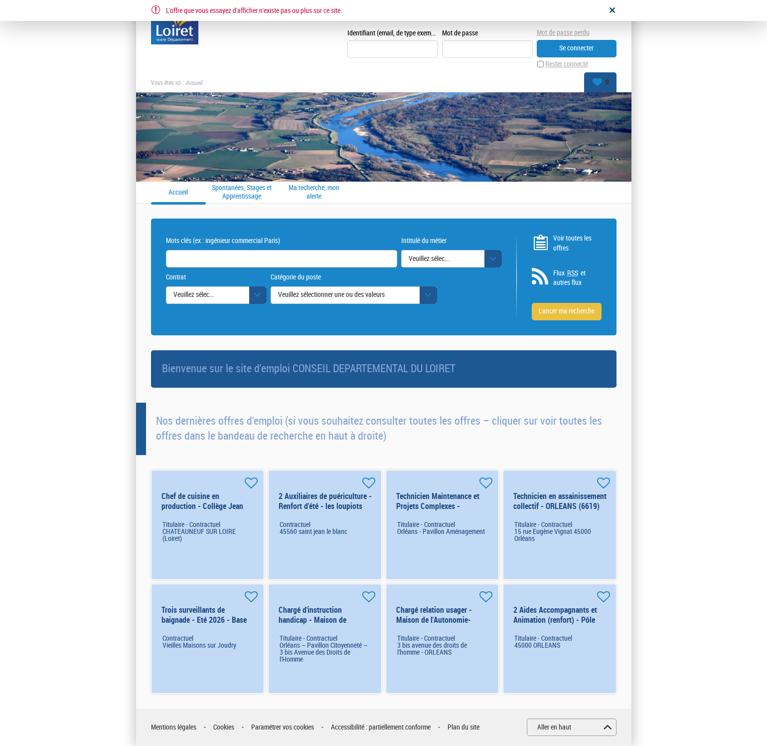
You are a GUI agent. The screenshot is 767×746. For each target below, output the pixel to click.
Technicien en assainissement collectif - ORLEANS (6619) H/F (560, 506)
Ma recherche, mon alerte (314, 192)
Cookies (223, 727)
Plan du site (463, 727)
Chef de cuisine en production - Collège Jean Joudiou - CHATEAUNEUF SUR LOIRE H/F (202, 511)
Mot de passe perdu (563, 32)
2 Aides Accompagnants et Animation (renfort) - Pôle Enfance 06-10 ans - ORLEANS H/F (555, 625)
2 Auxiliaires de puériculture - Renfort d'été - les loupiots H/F (325, 506)
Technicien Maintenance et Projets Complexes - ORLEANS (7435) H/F (437, 506)
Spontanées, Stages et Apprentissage (242, 192)
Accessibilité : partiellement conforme (381, 727)
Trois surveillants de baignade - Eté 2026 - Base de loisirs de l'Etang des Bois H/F (206, 625)
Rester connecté (566, 64)
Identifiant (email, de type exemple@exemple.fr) (392, 33)
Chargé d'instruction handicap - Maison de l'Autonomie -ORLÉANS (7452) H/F (315, 625)
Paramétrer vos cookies (282, 727)
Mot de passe (460, 33)
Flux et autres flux (569, 277)
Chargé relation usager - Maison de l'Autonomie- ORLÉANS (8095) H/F (434, 620)
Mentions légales (173, 727)
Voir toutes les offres (572, 243)
